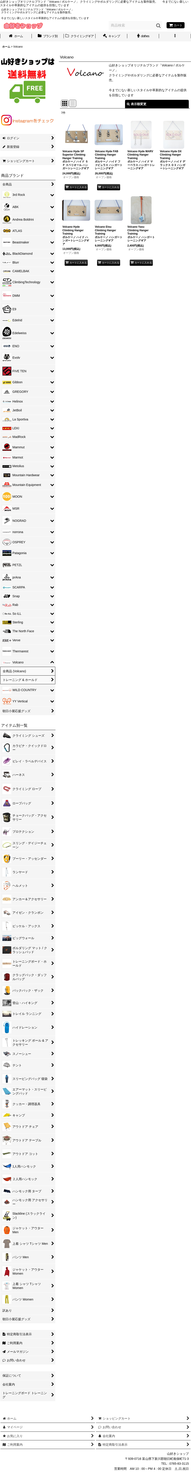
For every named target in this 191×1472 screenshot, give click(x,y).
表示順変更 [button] (136, 104)
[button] (175, 36)
